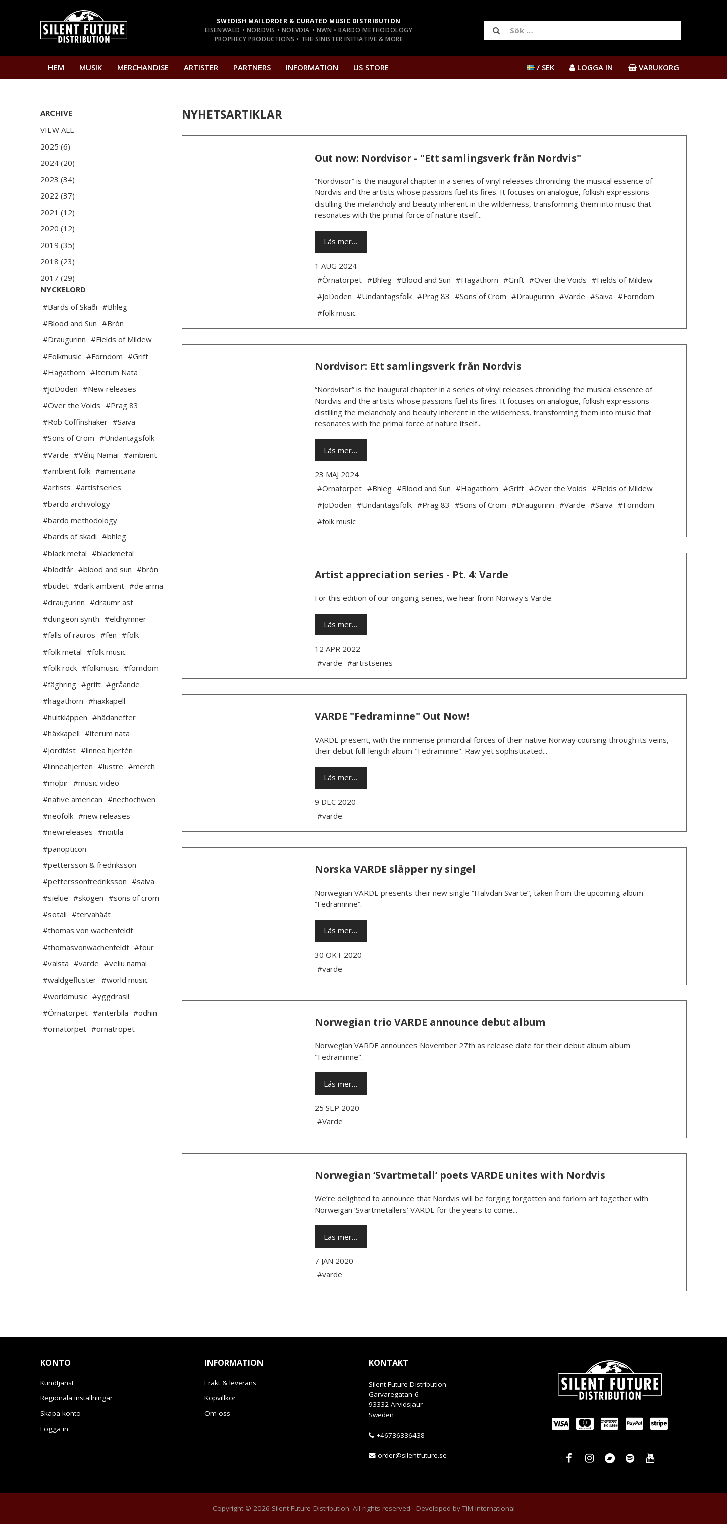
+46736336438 (400, 1435)
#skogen (88, 928)
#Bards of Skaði (70, 337)
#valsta (56, 994)
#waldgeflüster (69, 1010)
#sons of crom (134, 928)
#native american (72, 829)
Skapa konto (60, 1413)
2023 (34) (57, 179)
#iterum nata (107, 764)
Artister (201, 67)
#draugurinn (64, 632)
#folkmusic (100, 698)
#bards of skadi (70, 567)
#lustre (110, 797)
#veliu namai (125, 994)
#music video (96, 813)
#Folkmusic (62, 386)
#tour (144, 977)
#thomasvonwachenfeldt (86, 977)
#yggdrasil (110, 1026)
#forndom (141, 698)
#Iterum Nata (114, 403)
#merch (141, 797)
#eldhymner (125, 649)
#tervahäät (91, 945)
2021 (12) (57, 212)
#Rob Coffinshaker (75, 452)
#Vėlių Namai (96, 485)
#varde (86, 994)
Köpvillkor (220, 1397)
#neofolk (58, 846)
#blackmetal (113, 583)
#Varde (56, 485)
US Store (371, 67)
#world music (124, 1010)
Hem (56, 67)
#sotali (55, 945)
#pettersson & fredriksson (89, 895)
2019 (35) (57, 245)
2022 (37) (57, 195)
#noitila (110, 862)
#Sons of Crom (68, 468)
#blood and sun (105, 600)
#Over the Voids (71, 435)
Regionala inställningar (76, 1397)
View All (57, 130)
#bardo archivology (76, 534)
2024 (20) (57, 163)
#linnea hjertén (107, 780)
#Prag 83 (122, 435)
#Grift (138, 386)
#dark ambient (99, 616)
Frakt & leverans (230, 1382)
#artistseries (98, 518)
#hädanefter (114, 748)
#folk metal (62, 682)
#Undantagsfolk (126, 468)
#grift (91, 715)
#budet (56, 616)
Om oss (217, 1413)
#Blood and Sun (70, 354)
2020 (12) (57, 228)
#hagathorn (63, 731)
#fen (108, 665)
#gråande (123, 715)
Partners (252, 67)
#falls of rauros (69, 665)
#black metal (65, 583)
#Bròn (113, 354)
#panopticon (64, 879)
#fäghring (59, 715)
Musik (90, 67)
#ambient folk (66, 501)
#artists (57, 518)
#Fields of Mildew (121, 370)
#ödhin (145, 1043)
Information (312, 67)
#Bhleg (114, 337)
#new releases (104, 846)
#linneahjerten (68, 797)
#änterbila (110, 1043)
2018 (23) (57, 261)
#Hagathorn (64, 403)
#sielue (55, 928)
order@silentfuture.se (412, 1455)
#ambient (140, 485)
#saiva (143, 912)
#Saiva (124, 452)
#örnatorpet (64, 1059)
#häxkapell (61, 764)
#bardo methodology (80, 551)
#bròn (147, 600)
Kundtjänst (57, 1382)
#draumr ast (111, 632)
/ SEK (540, 67)
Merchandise (143, 67)
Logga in (54, 1428)
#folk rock (60, 698)
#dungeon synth (71, 649)
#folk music (106, 682)
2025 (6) (55, 146)
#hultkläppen (65, 748)
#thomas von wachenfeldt (88, 961)
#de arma (146, 616)
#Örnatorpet (65, 1043)
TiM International (488, 1508)
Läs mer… (340, 241)
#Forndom (104, 386)
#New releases (109, 419)
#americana (115, 501)
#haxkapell (106, 731)
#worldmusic (65, 1026)
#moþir (55, 813)
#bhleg (114, 567)
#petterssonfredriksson (85, 912)
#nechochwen (131, 829)
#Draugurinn (64, 370)
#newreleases (68, 862)
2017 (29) (57, 278)
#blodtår (58, 600)
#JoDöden (60, 419)
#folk (130, 665)
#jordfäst (59, 780)
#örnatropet (113, 1059)
